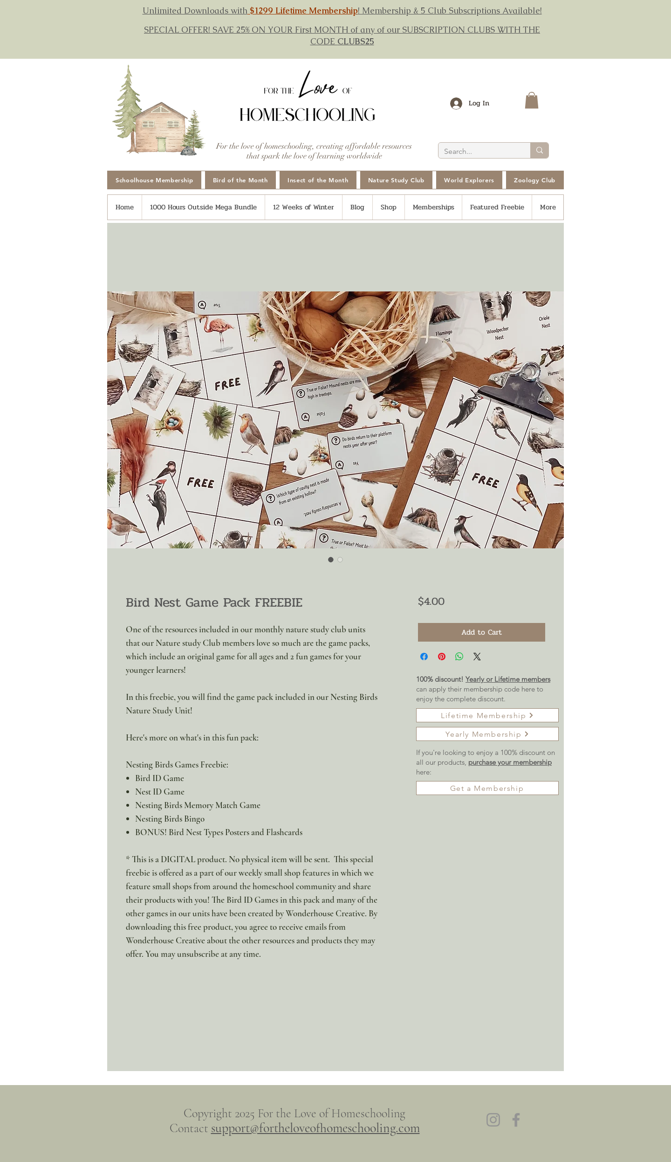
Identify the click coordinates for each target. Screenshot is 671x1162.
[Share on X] (477, 656)
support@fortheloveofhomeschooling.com (315, 1128)
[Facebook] (516, 1120)
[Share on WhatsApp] (459, 656)
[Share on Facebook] (424, 656)
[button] (532, 100)
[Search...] (477, 151)
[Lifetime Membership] (487, 715)
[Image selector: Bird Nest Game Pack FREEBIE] (331, 559)
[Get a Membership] (487, 788)
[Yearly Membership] (487, 734)
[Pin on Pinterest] (441, 656)
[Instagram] (493, 1120)
